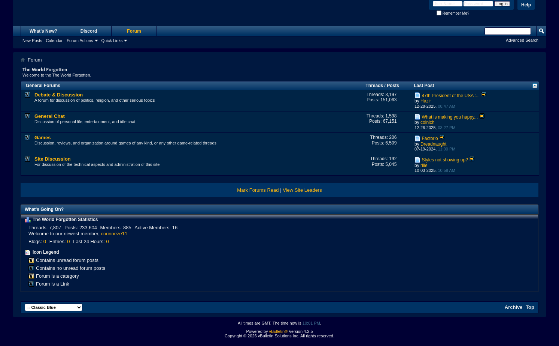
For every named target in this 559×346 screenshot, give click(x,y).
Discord (88, 31)
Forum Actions (80, 40)
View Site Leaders (302, 190)
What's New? (43, 31)
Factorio (430, 138)
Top (530, 307)
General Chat (49, 116)
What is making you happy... (450, 117)
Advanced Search (522, 40)
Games (42, 137)
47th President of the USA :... (451, 95)
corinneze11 (114, 233)
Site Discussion (52, 159)
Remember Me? (453, 13)
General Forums (43, 85)
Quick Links (112, 40)
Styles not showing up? (445, 159)
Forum (134, 31)
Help (526, 5)
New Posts (32, 40)
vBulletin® (278, 331)
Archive (514, 307)
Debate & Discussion (58, 95)
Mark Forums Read (258, 190)
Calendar (54, 40)
